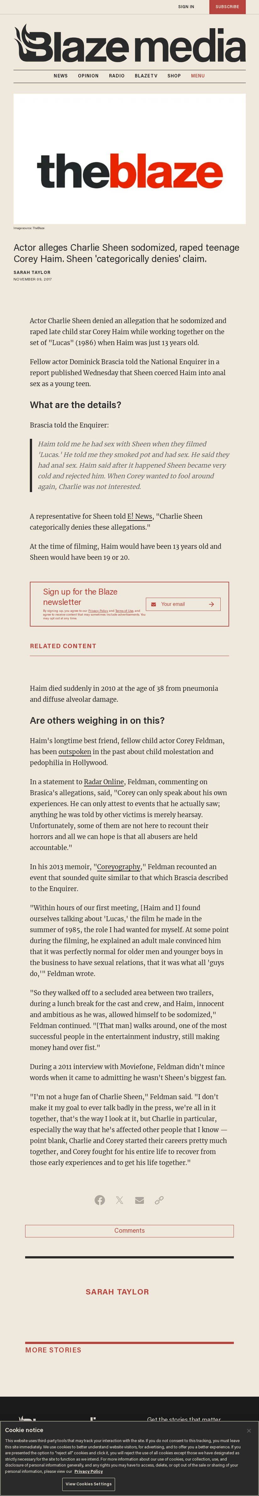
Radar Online (104, 782)
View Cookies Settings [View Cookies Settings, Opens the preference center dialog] (89, 1484)
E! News (139, 516)
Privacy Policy (98, 611)
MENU (198, 76)
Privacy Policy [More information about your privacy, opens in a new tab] (88, 1472)
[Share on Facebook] (100, 1200)
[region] (129, 1458)
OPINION (88, 76)
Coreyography (118, 867)
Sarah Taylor (32, 273)
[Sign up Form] (183, 604)
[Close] (249, 1431)
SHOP (174, 76)
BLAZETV (146, 76)
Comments (129, 1231)
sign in (186, 7)
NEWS (61, 76)
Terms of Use (124, 611)
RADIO (117, 76)
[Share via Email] (139, 1200)
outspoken (74, 752)
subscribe (228, 7)
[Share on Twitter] (119, 1200)
